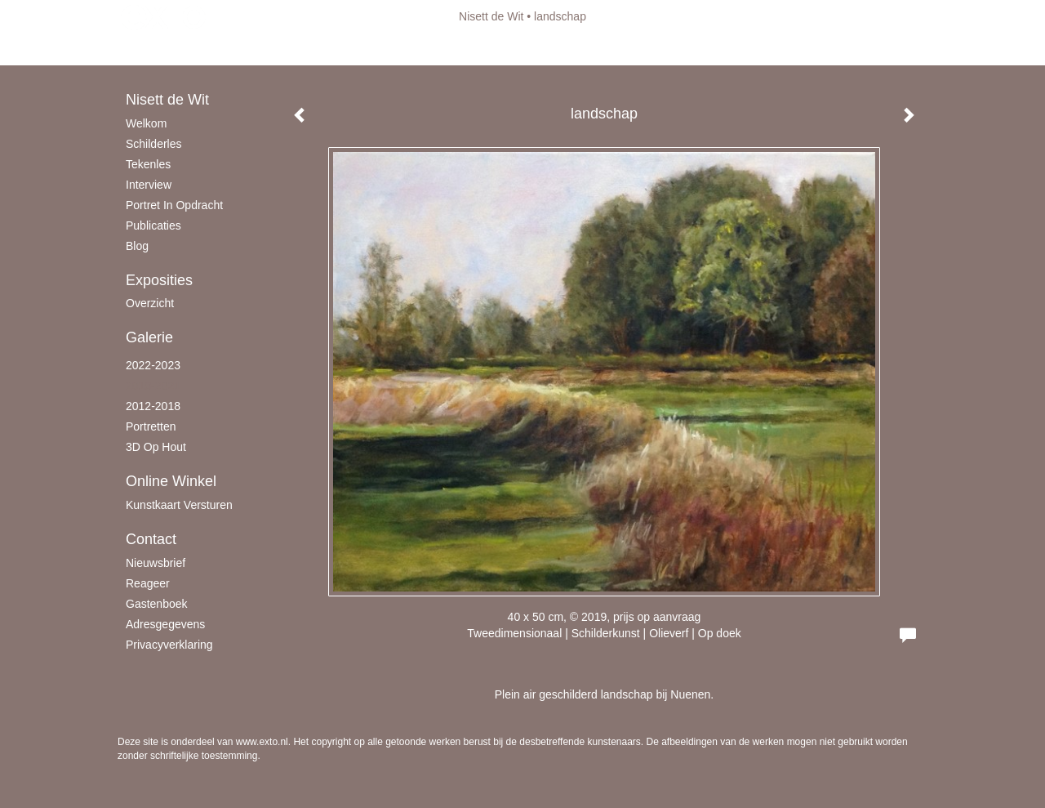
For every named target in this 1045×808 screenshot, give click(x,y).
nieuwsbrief (155, 562)
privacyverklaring (169, 644)
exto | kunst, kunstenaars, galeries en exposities (164, 16)
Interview (148, 184)
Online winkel (171, 481)
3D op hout (156, 446)
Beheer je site (153, 49)
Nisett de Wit (491, 16)
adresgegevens (165, 624)
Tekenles (148, 164)
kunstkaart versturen (179, 504)
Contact (151, 539)
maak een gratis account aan (276, 49)
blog (137, 245)
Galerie (149, 337)
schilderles (153, 143)
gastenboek (157, 603)
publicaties (153, 225)
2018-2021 (153, 385)
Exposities (159, 280)
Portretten (151, 426)
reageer (148, 583)
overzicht (150, 303)
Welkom (146, 123)
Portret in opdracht (174, 205)
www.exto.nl (262, 742)
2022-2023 (153, 365)
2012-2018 (153, 406)
